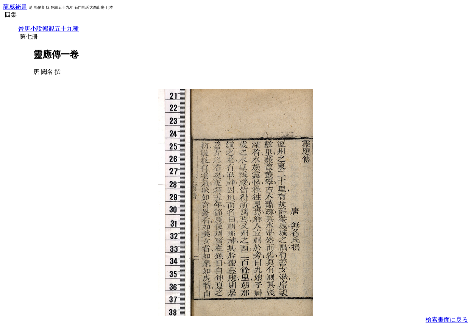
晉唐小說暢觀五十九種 (48, 28)
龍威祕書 (15, 6)
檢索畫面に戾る (447, 319)
